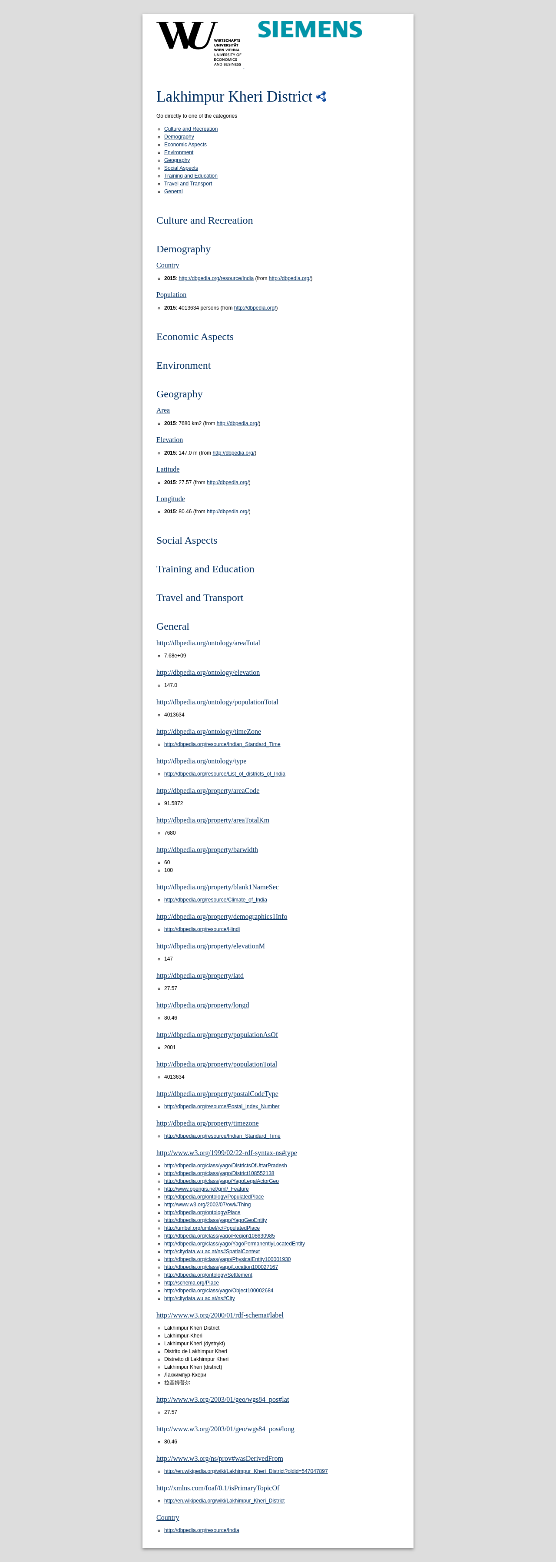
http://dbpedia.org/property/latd (200, 975)
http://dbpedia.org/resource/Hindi (202, 929)
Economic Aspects (185, 145)
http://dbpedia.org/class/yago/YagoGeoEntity (215, 1220)
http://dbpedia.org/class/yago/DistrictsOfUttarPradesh (225, 1165)
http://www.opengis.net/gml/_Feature (206, 1189)
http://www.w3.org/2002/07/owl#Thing (207, 1205)
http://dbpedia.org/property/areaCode (207, 790)
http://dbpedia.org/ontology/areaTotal (208, 643)
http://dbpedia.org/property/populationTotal (216, 1064)
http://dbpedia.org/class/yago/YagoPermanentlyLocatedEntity (234, 1244)
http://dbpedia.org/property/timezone (207, 1123)
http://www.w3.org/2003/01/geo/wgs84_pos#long (225, 1429)
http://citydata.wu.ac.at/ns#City (199, 1298)
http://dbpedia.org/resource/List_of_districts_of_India (224, 774)
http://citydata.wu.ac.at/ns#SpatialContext (212, 1251)
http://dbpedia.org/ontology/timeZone (208, 731)
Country (167, 265)
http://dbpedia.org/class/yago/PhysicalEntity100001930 (227, 1259)
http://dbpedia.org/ (290, 278)
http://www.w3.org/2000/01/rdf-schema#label (220, 1315)
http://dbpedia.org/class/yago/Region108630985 (219, 1236)
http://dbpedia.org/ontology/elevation (208, 672)
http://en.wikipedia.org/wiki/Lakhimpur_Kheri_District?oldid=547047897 (246, 1471)
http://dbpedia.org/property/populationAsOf (217, 1034)
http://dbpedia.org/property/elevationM (210, 946)
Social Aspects (181, 168)
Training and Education (191, 176)
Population (171, 294)
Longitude (170, 498)
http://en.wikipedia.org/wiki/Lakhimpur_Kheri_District (224, 1501)
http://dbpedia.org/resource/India (216, 278)
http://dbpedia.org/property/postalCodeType (217, 1093)
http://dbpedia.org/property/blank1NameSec (217, 887)
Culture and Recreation (191, 129)
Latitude (167, 469)
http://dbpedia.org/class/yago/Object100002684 (219, 1291)
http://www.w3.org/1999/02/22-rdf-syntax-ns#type (226, 1152)
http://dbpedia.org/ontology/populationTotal (217, 702)
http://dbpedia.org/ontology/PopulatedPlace (214, 1197)
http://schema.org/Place (191, 1283)
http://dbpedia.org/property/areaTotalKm (212, 820)
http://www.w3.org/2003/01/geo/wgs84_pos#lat (222, 1399)
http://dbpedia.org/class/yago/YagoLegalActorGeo (221, 1181)
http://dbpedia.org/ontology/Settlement (208, 1275)
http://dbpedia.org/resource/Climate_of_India (215, 900)
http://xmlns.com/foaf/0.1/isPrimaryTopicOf (217, 1488)
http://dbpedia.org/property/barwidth (207, 849)
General (173, 191)
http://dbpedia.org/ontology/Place (202, 1212)
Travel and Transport (188, 184)
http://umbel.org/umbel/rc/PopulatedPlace (212, 1228)
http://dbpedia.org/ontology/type (201, 761)
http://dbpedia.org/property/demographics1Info (221, 916)
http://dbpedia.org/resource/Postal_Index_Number (222, 1106)
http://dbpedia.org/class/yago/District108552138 (219, 1173)
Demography (179, 137)
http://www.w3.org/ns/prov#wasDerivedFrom (219, 1458)
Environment (178, 152)
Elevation (169, 439)
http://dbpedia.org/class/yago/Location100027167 (221, 1267)
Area (163, 410)
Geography (177, 160)
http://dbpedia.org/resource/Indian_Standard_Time (222, 744)
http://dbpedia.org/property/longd (202, 1005)
